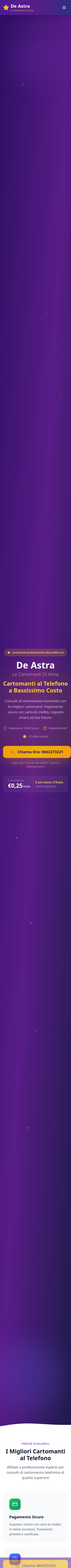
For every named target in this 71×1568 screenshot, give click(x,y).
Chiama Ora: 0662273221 (37, 752)
